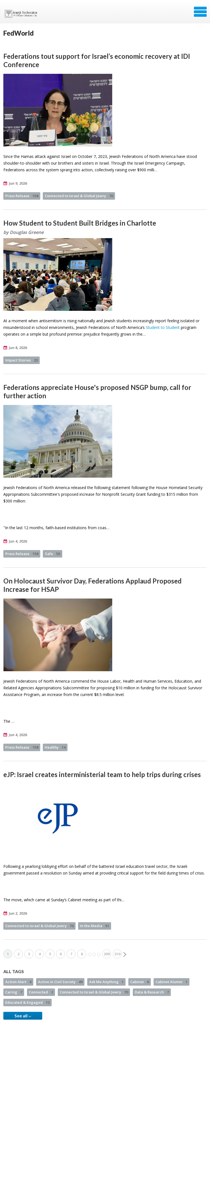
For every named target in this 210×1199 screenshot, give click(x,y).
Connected (41, 992)
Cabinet (139, 981)
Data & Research (152, 992)
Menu (200, 12)
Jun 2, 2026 (18, 913)
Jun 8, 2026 (18, 347)
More (94, 954)
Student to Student (163, 327)
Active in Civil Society (60, 981)
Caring (13, 992)
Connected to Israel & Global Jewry (79, 195)
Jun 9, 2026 (18, 183)
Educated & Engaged (27, 1002)
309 (107, 953)
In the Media (94, 925)
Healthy (55, 747)
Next (124, 954)
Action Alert (18, 981)
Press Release (21, 195)
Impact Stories (21, 360)
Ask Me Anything (106, 981)
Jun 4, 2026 (18, 541)
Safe (52, 553)
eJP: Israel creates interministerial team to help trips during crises (102, 774)
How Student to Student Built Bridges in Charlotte (79, 223)
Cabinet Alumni (172, 981)
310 (117, 953)
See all (22, 1016)
